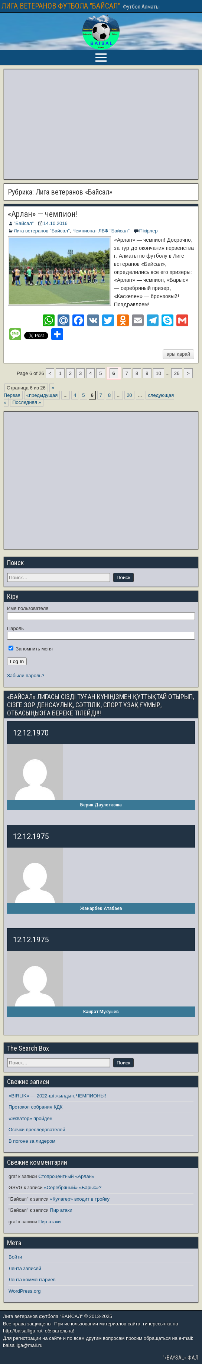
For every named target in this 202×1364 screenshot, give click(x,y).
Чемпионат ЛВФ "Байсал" (101, 231)
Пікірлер (148, 231)
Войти (15, 1257)
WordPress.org (24, 1291)
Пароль (15, 628)
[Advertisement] (101, 124)
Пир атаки (61, 1210)
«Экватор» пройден (30, 1118)
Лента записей (25, 1268)
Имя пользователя (27, 608)
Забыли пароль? (25, 675)
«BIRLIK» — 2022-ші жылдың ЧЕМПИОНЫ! (57, 1096)
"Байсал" (24, 223)
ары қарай (178, 354)
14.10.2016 (55, 223)
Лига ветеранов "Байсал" (42, 231)
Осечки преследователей (37, 1129)
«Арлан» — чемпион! (43, 214)
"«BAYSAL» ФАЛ (180, 1357)
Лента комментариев (32, 1279)
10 (158, 373)
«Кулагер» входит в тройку (80, 1199)
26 (176, 373)
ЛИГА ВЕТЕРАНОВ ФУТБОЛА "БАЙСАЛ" (60, 5)
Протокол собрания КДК (35, 1107)
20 (129, 395)
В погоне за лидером (32, 1141)
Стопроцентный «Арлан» (66, 1176)
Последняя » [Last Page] (26, 402)
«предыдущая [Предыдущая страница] (42, 395)
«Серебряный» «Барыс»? (72, 1187)
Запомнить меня (31, 649)
